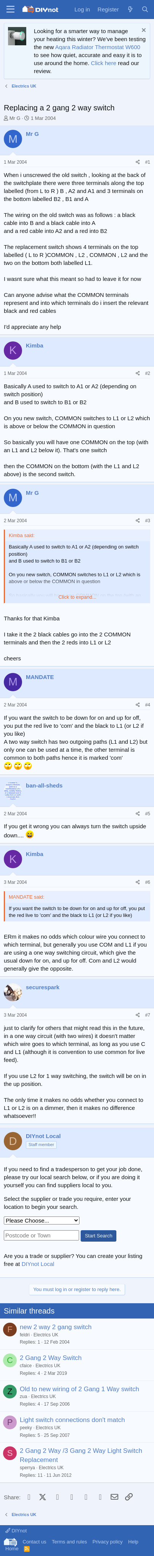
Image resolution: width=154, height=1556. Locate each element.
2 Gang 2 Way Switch (51, 1358)
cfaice (26, 1365)
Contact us (34, 1542)
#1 (147, 162)
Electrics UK (45, 1335)
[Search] (145, 9)
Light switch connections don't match (72, 1420)
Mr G (15, 118)
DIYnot (16, 1531)
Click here (103, 63)
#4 (147, 705)
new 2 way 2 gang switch (56, 1327)
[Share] (138, 162)
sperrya (27, 1467)
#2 (147, 373)
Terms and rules (69, 1542)
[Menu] (10, 9)
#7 (147, 1015)
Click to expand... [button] (78, 597)
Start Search (98, 1236)
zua (23, 1396)
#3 (147, 520)
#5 (147, 813)
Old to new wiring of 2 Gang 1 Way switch (79, 1389)
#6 (147, 882)
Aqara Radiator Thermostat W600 (97, 47)
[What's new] (129, 9)
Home (12, 1548)
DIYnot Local (38, 1264)
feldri (25, 1335)
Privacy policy (107, 1542)
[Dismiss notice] (143, 31)
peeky (26, 1427)
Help (133, 1542)
